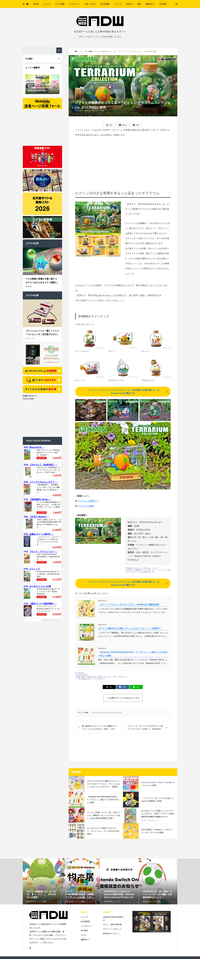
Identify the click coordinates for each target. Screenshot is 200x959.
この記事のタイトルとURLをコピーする (122, 698)
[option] (42, 890)
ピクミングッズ (107, 713)
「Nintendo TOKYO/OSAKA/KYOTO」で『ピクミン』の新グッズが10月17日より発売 (132, 654)
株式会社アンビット (111, 933)
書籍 (52, 68)
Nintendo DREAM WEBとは (113, 918)
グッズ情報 (100, 111)
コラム (83, 935)
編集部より (150, 4)
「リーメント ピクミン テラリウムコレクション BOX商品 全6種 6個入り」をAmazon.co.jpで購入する (123, 391)
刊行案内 (163, 4)
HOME (36, 4)
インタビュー (74, 4)
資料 (139, 4)
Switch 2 (129, 4)
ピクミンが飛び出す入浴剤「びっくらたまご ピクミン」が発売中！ (130, 628)
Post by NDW (28, 399)
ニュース (47, 4)
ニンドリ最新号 (32, 68)
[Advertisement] (123, 160)
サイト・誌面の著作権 (112, 924)
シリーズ (117, 4)
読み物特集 (85, 921)
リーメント (118, 713)
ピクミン (98, 713)
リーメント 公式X (85, 506)
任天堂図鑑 (104, 4)
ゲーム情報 (59, 4)
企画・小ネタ (90, 4)
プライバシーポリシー (112, 929)
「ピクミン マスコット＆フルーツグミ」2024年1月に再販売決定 (128, 604)
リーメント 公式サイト (88, 501)
